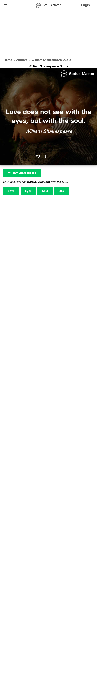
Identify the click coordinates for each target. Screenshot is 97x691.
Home (8, 60)
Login (85, 5)
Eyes (28, 191)
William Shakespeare (22, 172)
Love (11, 191)
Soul (45, 191)
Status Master (53, 5)
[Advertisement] (48, 34)
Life (61, 191)
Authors (22, 60)
